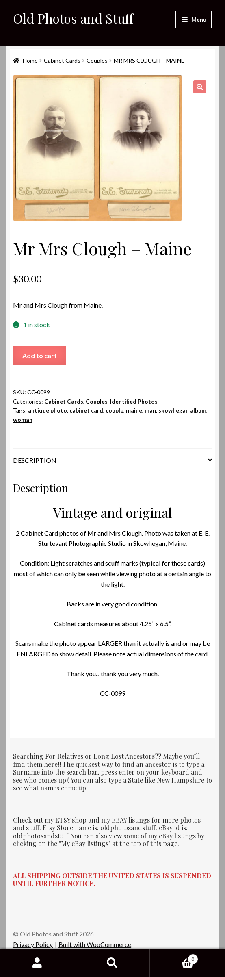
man (150, 410)
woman (22, 419)
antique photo (47, 410)
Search (112, 963)
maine (134, 410)
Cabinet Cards (62, 60)
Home (30, 60)
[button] (199, 86)
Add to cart (39, 355)
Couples (97, 60)
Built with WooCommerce (94, 944)
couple (114, 410)
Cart (174, 957)
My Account (37, 963)
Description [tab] (34, 460)
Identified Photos (134, 401)
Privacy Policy (33, 944)
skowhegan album (182, 410)
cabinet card (86, 410)
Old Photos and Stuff (73, 18)
